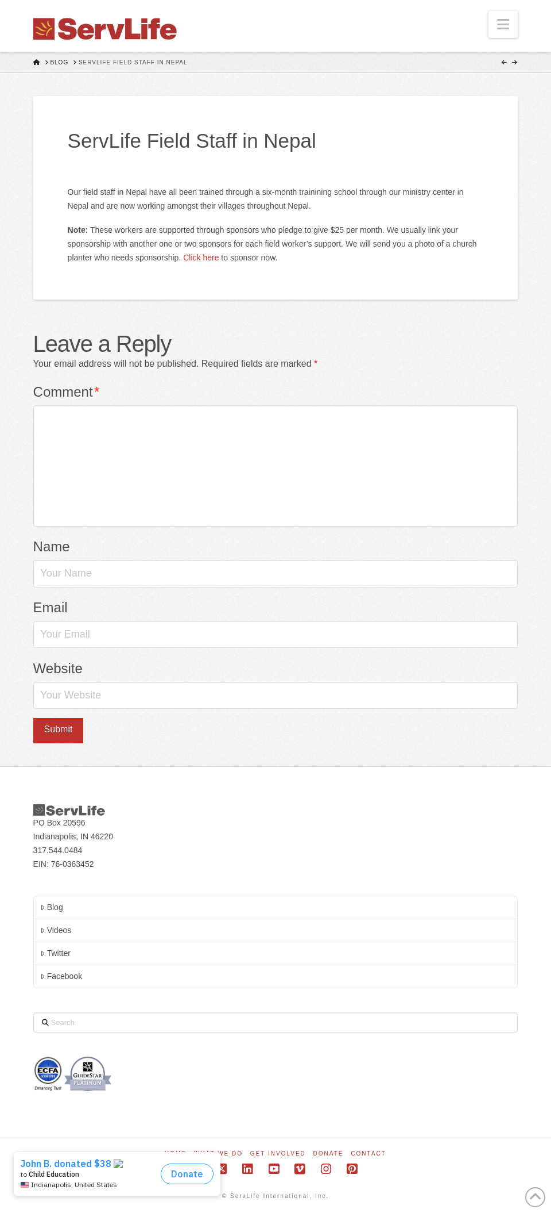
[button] (503, 24)
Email (50, 607)
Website (58, 668)
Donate (328, 1153)
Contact (368, 1153)
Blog (51, 907)
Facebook (61, 976)
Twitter (55, 953)
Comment (66, 392)
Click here (201, 257)
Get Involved (278, 1153)
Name (51, 546)
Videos (55, 930)
